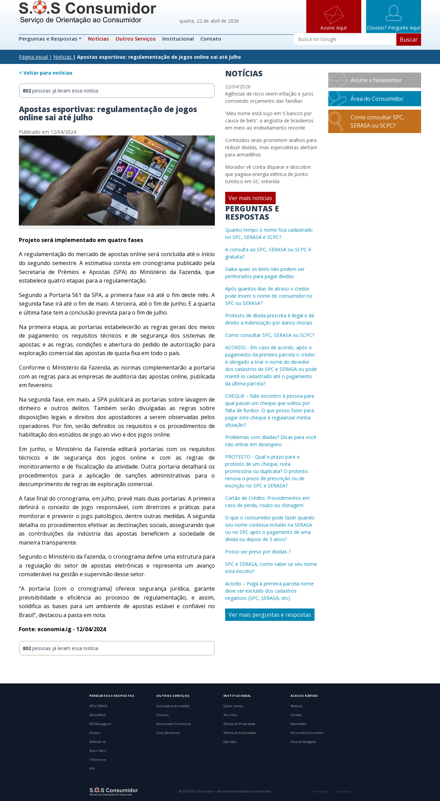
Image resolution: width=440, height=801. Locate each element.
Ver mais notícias (250, 198)
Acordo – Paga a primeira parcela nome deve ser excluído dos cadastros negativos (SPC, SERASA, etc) (269, 590)
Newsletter (298, 724)
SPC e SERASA (98, 706)
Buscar (409, 39)
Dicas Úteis (97, 751)
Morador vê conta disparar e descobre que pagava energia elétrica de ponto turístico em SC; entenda (268, 174)
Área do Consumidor (377, 98)
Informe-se (97, 760)
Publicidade (343, 791)
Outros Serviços (136, 38)
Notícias (98, 38)
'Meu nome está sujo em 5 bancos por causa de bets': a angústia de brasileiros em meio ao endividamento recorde (269, 120)
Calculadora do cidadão (172, 706)
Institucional (178, 38)
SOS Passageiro (100, 724)
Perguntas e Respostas (49, 38)
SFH (92, 769)
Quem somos (233, 706)
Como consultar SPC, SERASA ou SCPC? (269, 335)
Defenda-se (97, 742)
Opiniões (229, 742)
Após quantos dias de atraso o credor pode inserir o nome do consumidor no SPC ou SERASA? (268, 295)
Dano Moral (97, 715)
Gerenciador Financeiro (173, 724)
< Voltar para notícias (46, 72)
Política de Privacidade (239, 724)
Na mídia (230, 715)
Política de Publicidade (239, 733)
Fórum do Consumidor (306, 733)
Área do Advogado (303, 742)
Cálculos (162, 715)
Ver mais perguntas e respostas (270, 614)
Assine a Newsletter (376, 80)
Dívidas (94, 733)
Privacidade (320, 791)
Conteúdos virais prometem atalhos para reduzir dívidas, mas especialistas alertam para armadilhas (271, 147)
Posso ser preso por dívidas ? (257, 551)
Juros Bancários (168, 733)
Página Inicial (33, 57)
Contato (210, 38)
